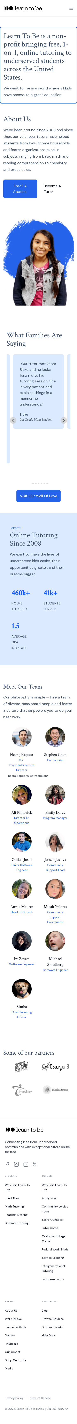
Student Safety (52, 1327)
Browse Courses (53, 1319)
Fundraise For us (53, 1279)
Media (9, 1368)
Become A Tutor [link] (52, 188)
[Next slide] (64, 420)
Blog (45, 1310)
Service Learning (53, 1258)
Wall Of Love (13, 1319)
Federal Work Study (55, 1249)
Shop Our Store (15, 1360)
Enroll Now (12, 1198)
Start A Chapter (52, 1220)
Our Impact (12, 1352)
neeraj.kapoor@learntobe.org (28, 776)
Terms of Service (39, 1398)
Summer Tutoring (16, 1223)
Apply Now (49, 1198)
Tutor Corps (50, 1228)
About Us (11, 1310)
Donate (10, 1335)
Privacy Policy (14, 1398)
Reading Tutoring (16, 1215)
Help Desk (48, 1335)
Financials (11, 1343)
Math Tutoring (14, 1206)
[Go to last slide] (13, 420)
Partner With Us (15, 1327)
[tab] (30, 483)
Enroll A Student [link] (20, 188)
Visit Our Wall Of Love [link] (38, 496)
